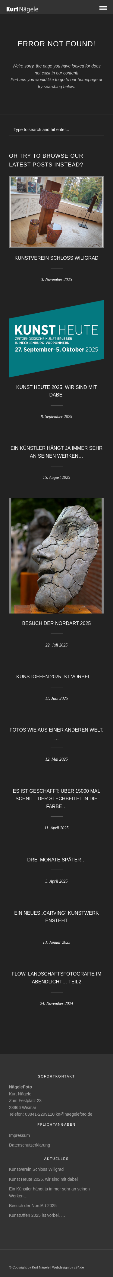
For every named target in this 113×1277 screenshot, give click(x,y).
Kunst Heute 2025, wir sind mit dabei (43, 1179)
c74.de (79, 1267)
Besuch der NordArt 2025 (56, 623)
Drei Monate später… (56, 859)
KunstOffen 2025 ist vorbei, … (56, 676)
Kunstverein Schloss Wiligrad (56, 258)
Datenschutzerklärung (29, 1145)
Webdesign (60, 1267)
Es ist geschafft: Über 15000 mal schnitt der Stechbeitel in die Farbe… (56, 798)
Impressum (19, 1135)
